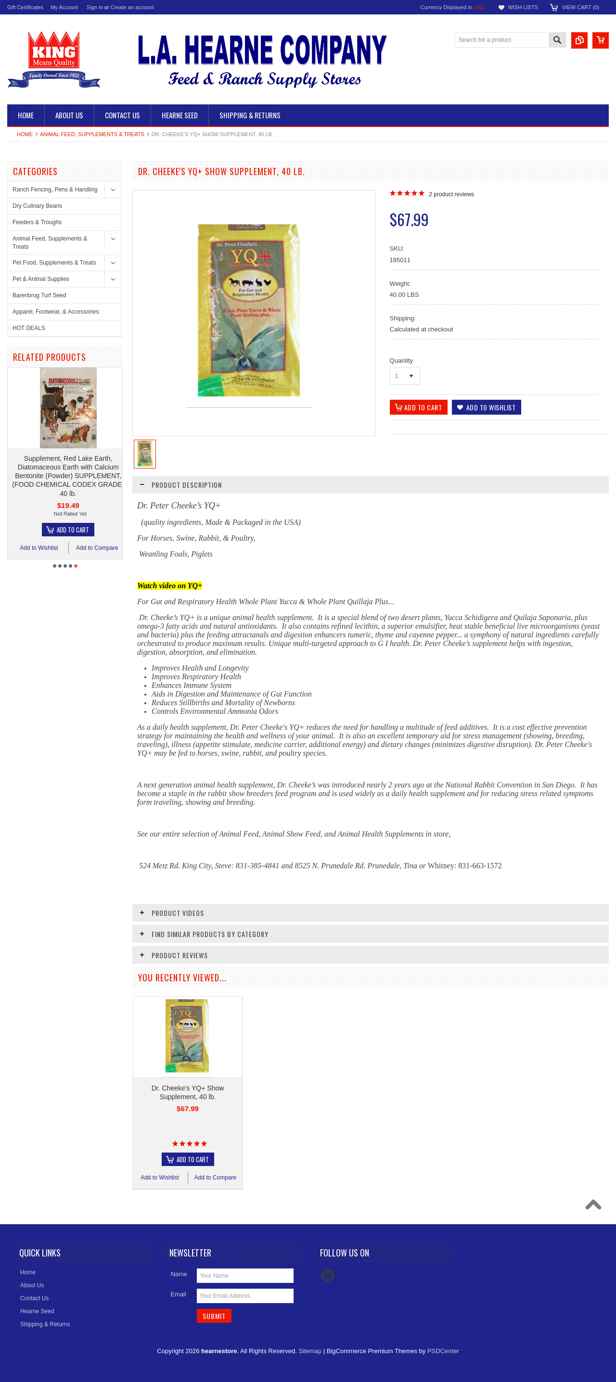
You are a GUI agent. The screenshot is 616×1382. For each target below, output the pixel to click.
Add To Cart (88, 529)
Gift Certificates (25, 7)
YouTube (327, 1275)
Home (25, 134)
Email (178, 1294)
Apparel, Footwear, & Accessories (56, 311)
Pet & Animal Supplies (41, 279)
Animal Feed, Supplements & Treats (92, 134)
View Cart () (580, 7)
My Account (64, 7)
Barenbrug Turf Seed (39, 295)
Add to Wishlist (54, 548)
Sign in (95, 7)
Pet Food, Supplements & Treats (54, 262)
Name (178, 1274)
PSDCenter (443, 1351)
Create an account (132, 7)
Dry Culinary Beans (37, 206)
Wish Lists (523, 7)
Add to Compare (112, 548)
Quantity (401, 360)
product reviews (451, 194)
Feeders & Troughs (37, 222)
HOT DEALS (29, 328)
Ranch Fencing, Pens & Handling (55, 189)
